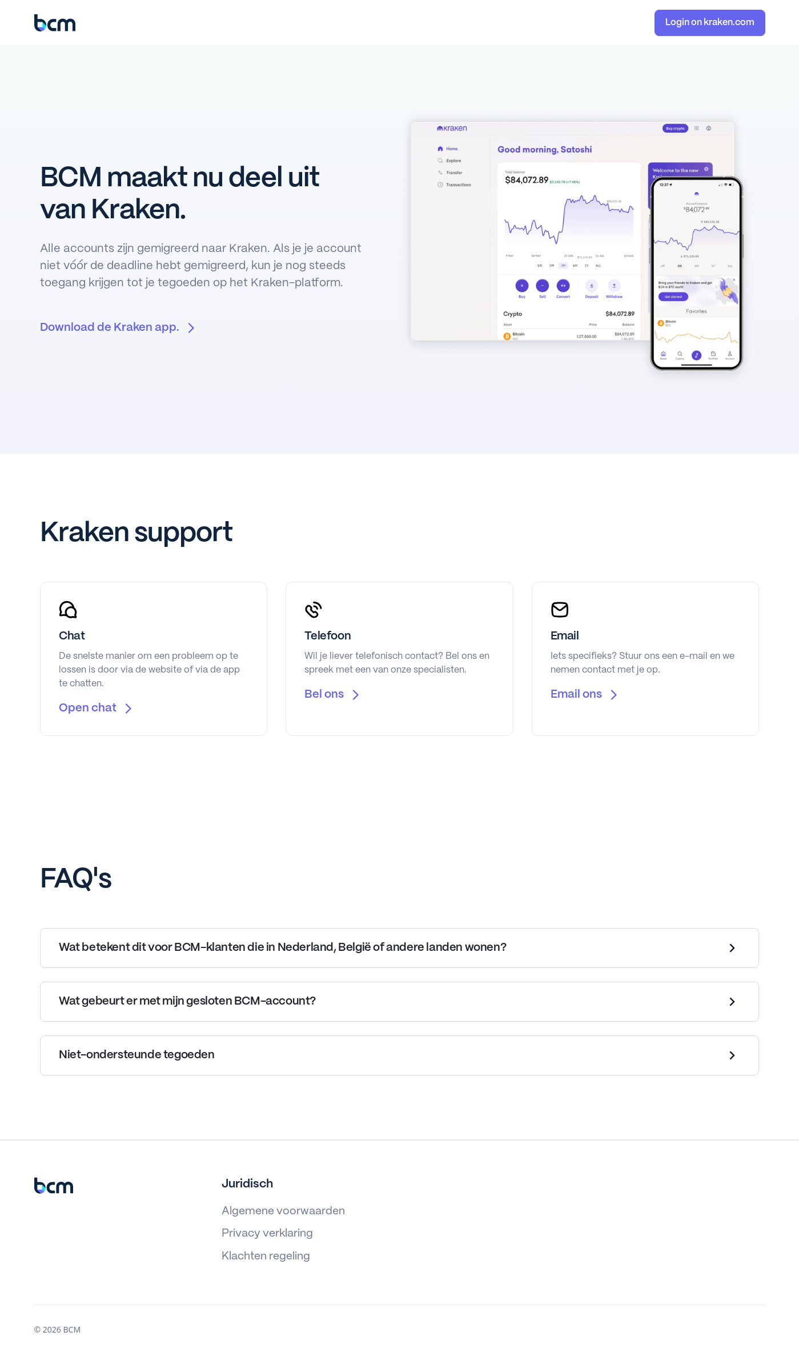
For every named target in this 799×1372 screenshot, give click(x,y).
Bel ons (324, 694)
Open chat (88, 708)
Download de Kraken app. (109, 327)
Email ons (576, 694)
